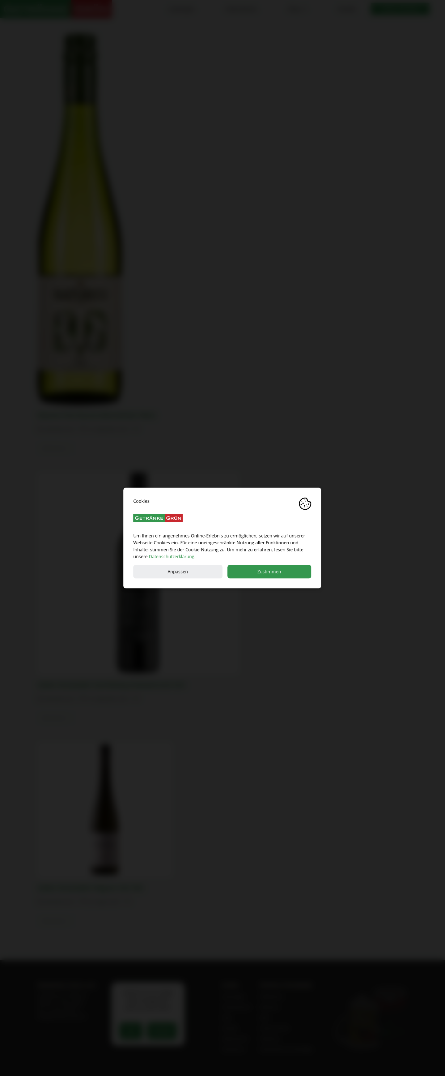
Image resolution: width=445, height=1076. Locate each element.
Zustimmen (270, 571)
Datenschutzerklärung (171, 556)
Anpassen (178, 571)
